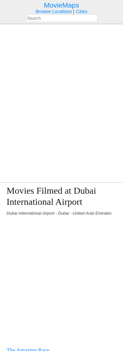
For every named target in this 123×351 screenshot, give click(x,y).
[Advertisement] (61, 278)
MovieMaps (61, 5)
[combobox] (61, 18)
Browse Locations (53, 11)
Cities (82, 11)
